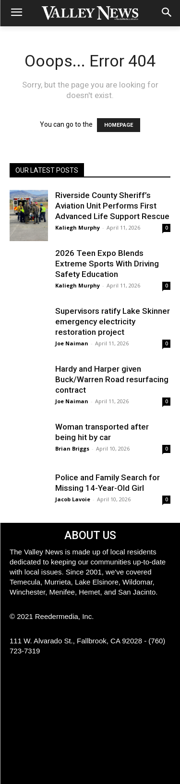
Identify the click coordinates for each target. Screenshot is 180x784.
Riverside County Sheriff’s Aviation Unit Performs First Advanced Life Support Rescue (112, 205)
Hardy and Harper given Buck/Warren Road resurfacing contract (111, 379)
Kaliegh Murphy (77, 227)
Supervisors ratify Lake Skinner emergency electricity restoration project (112, 321)
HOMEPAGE (118, 125)
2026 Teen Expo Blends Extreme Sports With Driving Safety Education (107, 263)
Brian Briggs (72, 448)
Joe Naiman (71, 343)
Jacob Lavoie (72, 499)
